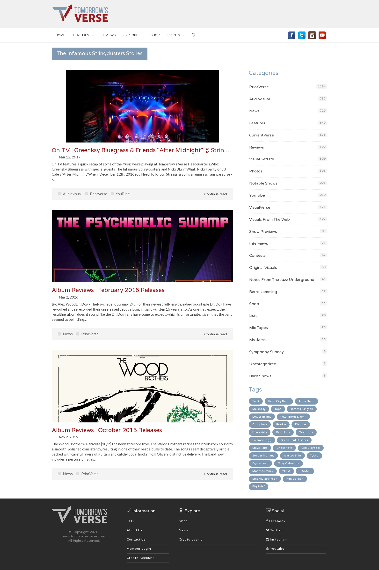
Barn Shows (260, 376)
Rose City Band (278, 401)
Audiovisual (69, 194)
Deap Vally (259, 432)
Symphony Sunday (266, 351)
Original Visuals (263, 267)
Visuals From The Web (269, 219)
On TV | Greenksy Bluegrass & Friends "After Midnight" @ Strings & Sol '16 (154, 150)
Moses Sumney (262, 471)
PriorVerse (96, 194)
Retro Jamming (263, 291)
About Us (135, 530)
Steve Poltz (259, 447)
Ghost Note (284, 447)
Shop (254, 303)
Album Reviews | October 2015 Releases (107, 430)
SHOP (155, 35)
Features (83, 34)
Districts (300, 424)
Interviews (258, 243)
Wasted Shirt (292, 455)
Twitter (274, 530)
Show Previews (263, 231)
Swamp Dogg (261, 440)
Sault (255, 401)
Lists (253, 315)
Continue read (212, 194)
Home (60, 35)
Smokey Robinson (264, 478)
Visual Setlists (261, 159)
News (65, 334)
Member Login (139, 549)
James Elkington (302, 409)
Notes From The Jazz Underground (281, 279)
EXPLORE (133, 34)
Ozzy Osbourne (288, 463)
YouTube (120, 194)
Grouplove (259, 424)
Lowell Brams (261, 416)
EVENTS (176, 34)
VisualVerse (259, 207)
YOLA (286, 471)
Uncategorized (262, 364)
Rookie (281, 424)
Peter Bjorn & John (293, 416)
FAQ (130, 521)
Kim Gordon (294, 478)
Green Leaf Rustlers (294, 440)
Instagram (276, 540)
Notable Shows (263, 183)
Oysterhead (260, 463)
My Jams (257, 339)
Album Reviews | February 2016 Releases (108, 290)
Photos (255, 171)
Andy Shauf (306, 401)
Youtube (275, 549)
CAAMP (304, 471)
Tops (278, 409)
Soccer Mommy (263, 455)
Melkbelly (258, 409)
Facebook (275, 521)
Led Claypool (310, 447)
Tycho (314, 455)
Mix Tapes (258, 327)
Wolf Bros (306, 432)
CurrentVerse (261, 135)
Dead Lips (283, 432)
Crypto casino (191, 540)
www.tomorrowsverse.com (83, 536)
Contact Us (136, 540)
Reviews (109, 35)
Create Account (140, 558)
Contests (257, 255)
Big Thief (258, 486)
